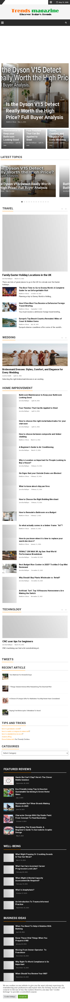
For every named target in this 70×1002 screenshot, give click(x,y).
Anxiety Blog (7, 736)
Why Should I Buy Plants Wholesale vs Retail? (39, 578)
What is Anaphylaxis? (24, 890)
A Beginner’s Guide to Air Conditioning (36, 447)
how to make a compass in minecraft (15, 731)
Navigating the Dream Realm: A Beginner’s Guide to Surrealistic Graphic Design (33, 830)
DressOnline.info (8, 739)
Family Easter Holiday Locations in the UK (26, 275)
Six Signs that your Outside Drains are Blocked (40, 473)
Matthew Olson (24, 293)
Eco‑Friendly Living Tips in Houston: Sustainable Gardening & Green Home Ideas (32, 791)
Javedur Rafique (7, 278)
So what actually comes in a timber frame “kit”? (41, 525)
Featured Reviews (17, 769)
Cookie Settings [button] (9, 996)
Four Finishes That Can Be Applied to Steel (38, 408)
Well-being (12, 846)
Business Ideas (15, 918)
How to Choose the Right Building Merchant (38, 499)
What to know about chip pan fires (34, 486)
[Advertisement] (35, 43)
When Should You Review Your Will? (31, 973)
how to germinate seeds (11, 729)
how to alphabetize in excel (12, 734)
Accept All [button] (22, 996)
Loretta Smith (6, 376)
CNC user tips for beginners (17, 641)
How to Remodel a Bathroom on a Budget (37, 512)
